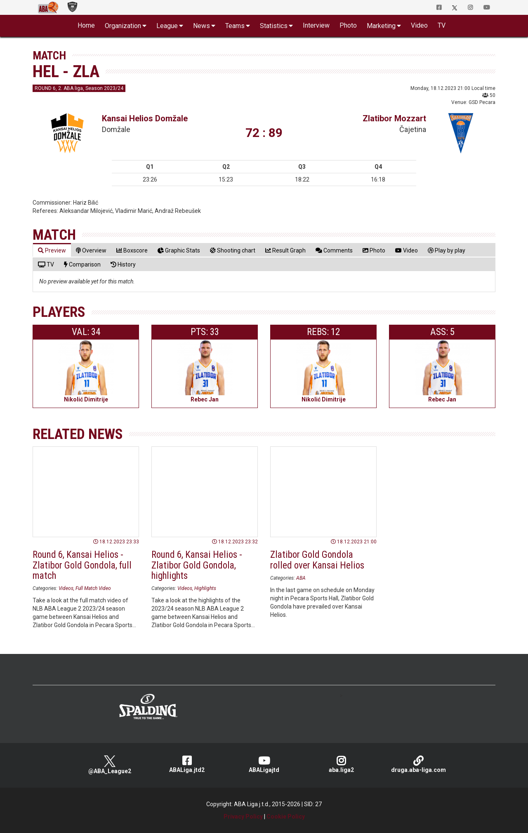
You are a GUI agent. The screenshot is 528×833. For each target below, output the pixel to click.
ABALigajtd (264, 764)
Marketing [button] (381, 26)
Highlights (205, 588)
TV (442, 25)
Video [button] (419, 25)
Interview (316, 25)
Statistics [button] (274, 26)
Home (86, 25)
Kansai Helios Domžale (145, 118)
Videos (66, 588)
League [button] (167, 26)
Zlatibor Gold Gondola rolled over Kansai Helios (317, 560)
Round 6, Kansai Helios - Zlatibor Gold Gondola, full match (82, 565)
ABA (301, 578)
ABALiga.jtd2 (187, 764)
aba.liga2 (341, 764)
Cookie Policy (285, 816)
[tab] (52, 250)
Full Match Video (93, 588)
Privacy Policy (243, 816)
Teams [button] (235, 26)
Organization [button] (123, 26)
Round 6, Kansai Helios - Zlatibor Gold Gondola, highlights (196, 565)
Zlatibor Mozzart (394, 118)
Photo (348, 25)
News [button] (201, 26)
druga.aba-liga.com (418, 764)
